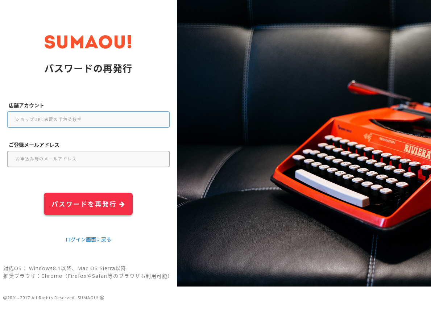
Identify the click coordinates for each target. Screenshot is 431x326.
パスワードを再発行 (88, 204)
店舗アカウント (26, 105)
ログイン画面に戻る (88, 239)
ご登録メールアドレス (34, 144)
